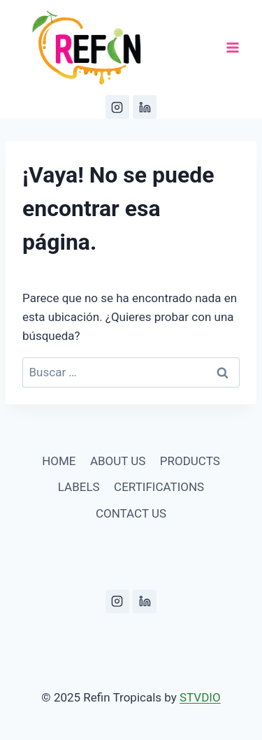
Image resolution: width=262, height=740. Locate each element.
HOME (58, 461)
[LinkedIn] (145, 107)
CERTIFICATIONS (159, 487)
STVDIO (200, 697)
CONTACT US (131, 513)
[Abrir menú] (232, 48)
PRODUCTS (190, 461)
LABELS (79, 487)
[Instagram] (117, 107)
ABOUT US (118, 461)
